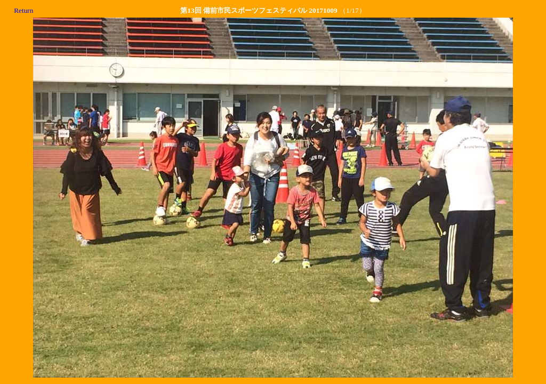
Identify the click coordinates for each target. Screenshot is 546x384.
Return (23, 10)
